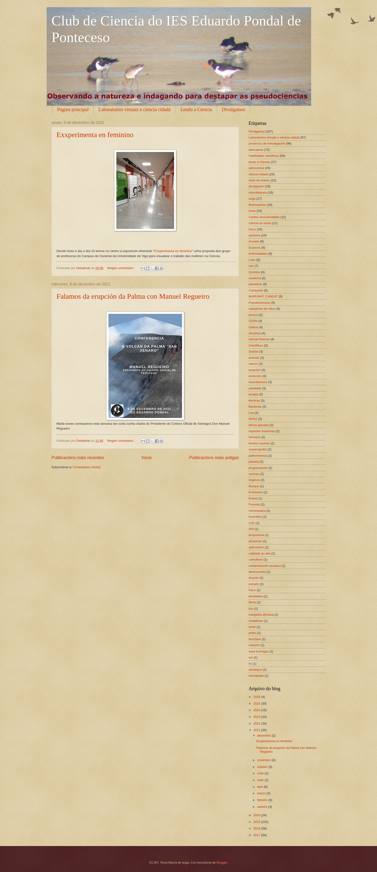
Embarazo (256, 492)
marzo (261, 793)
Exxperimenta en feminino (95, 135)
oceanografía (258, 449)
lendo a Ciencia (259, 162)
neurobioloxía (258, 382)
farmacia (254, 437)
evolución (255, 376)
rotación (254, 645)
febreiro (262, 800)
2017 (257, 835)
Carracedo (256, 290)
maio (260, 780)
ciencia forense (259, 339)
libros (252, 602)
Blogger (222, 862)
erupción (254, 370)
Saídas (253, 351)
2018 (257, 828)
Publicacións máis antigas (214, 457)
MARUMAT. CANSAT (263, 296)
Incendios (255, 516)
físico (252, 590)
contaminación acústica (265, 566)
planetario (255, 284)
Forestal (254, 504)
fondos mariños (259, 443)
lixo (251, 608)
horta (252, 211)
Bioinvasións (257, 205)
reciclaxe (255, 639)
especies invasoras (262, 431)
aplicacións (256, 547)
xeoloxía (254, 235)
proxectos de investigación (267, 143)
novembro (264, 760)
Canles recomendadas (264, 217)
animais (254, 358)
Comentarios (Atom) (87, 467)
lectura (253, 315)
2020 (257, 815)
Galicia (253, 327)
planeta (254, 461)
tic (250, 663)
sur (251, 657)
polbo (252, 633)
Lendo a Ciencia (196, 109)
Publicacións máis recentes (77, 457)
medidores (256, 621)
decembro (264, 735)
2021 (257, 730)
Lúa (251, 413)
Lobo (252, 260)
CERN (253, 321)
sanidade (255, 388)
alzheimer (255, 541)
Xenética (255, 333)
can (251, 266)
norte (252, 627)
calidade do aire (259, 553)
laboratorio (256, 150)
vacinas (254, 474)
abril (260, 787)
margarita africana (261, 614)
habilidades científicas (264, 156)
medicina (255, 278)
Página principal (73, 109)
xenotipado (256, 675)
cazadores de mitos (262, 308)
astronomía (256, 168)
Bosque (254, 486)
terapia (253, 394)
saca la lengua (259, 651)
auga (252, 198)
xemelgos (255, 669)
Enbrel (253, 498)
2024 (257, 710)
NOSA (253, 419)
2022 (257, 723)
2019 (257, 822)
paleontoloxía (258, 455)
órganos (254, 480)
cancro (253, 364)
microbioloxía (258, 192)
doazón (254, 578)
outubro (262, 767)
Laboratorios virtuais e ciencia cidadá (135, 109)
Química (254, 272)
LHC (252, 523)
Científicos (256, 345)
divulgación (256, 186)
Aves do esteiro (259, 180)
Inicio (146, 457)
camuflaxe (256, 559)
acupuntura (256, 535)
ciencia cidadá (258, 174)
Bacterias (255, 406)
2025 (257, 703)
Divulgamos (233, 109)
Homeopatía (257, 510)
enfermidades (258, 253)
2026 (257, 697)
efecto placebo (259, 425)
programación (258, 468)
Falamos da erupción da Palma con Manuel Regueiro (133, 296)
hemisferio (256, 596)
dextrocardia (257, 572)
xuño (261, 773)
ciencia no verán (260, 223)
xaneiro (262, 807)
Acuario (254, 241)
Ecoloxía (254, 247)
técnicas (254, 400)
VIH (251, 529)
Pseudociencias (259, 302)
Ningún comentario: (121, 268)
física (252, 229)
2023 (257, 717)
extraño (254, 584)
